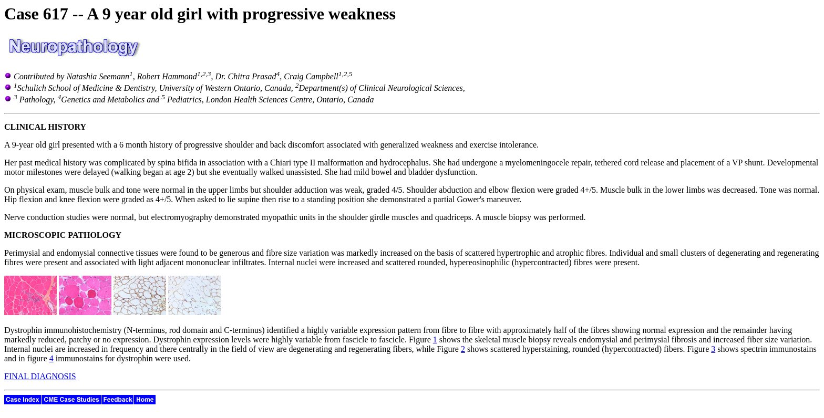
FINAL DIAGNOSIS (40, 376)
